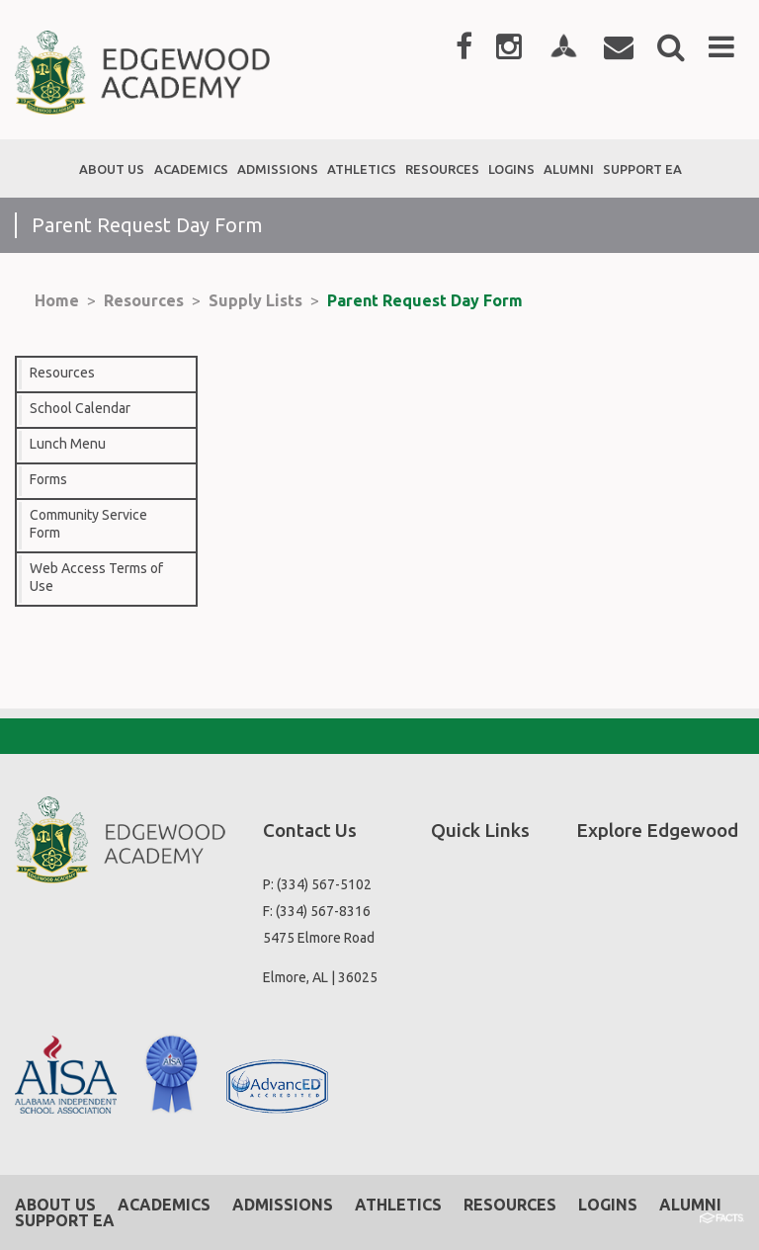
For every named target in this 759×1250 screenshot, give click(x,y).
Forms (48, 479)
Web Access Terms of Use (96, 577)
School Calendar (80, 408)
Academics (164, 1204)
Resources (144, 300)
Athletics (398, 1204)
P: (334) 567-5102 (317, 884)
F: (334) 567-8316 (317, 911)
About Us (55, 1204)
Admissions (282, 1204)
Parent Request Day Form (425, 300)
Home (57, 300)
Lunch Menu (68, 444)
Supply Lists (255, 300)
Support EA (65, 1220)
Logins (607, 1204)
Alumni (690, 1204)
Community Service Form (88, 524)
